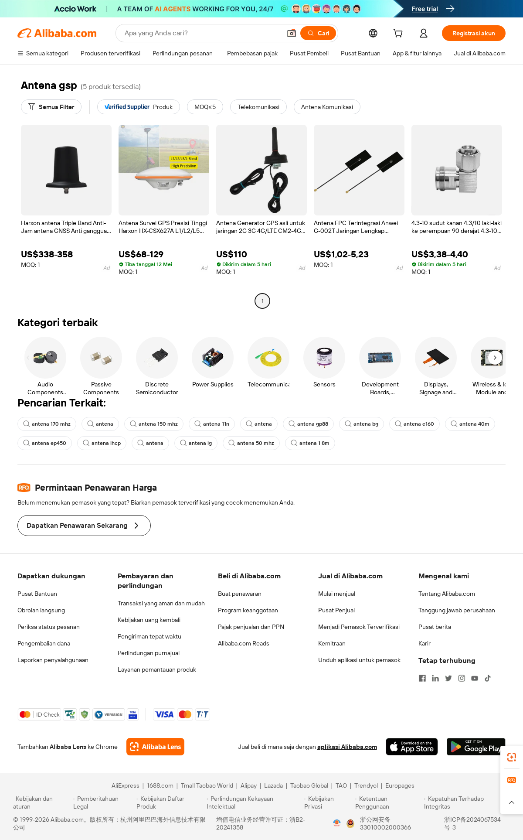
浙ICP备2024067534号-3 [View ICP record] (472, 823)
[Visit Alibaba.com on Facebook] (422, 678)
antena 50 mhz (251, 443)
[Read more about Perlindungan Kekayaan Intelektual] (254, 802)
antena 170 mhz (47, 423)
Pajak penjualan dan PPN (251, 626)
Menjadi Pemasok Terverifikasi (359, 626)
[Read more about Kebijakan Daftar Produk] (170, 802)
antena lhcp (102, 443)
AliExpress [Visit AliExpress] (125, 785)
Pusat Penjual (336, 610)
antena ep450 (44, 443)
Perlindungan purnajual (149, 652)
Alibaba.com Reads (243, 643)
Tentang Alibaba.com (446, 593)
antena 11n (211, 423)
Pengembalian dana (43, 643)
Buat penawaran (240, 593)
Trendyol (366, 785)
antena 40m (470, 423)
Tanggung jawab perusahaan (456, 610)
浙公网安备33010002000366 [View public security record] (385, 823)
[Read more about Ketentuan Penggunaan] (388, 802)
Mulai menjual (336, 593)
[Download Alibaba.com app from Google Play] (476, 746)
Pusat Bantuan (37, 593)
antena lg (196, 443)
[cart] (399, 34)
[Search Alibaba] (202, 33)
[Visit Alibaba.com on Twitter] (448, 678)
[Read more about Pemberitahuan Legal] (103, 802)
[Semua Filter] (51, 106)
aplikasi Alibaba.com (347, 746)
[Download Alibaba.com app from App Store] (412, 746)
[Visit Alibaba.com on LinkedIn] (435, 678)
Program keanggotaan (248, 610)
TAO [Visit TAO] (341, 785)
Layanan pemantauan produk (157, 669)
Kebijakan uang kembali (149, 619)
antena (100, 423)
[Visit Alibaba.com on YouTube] (475, 678)
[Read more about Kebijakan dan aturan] (42, 802)
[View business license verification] (337, 823)
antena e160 (414, 423)
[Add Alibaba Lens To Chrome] (155, 746)
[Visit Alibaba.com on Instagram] (461, 678)
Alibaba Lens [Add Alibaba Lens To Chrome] (68, 746)
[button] (291, 33)
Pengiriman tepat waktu (149, 636)
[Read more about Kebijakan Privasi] (328, 802)
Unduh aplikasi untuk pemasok (359, 659)
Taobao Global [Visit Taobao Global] (309, 785)
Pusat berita (434, 626)
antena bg (361, 423)
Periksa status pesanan (48, 626)
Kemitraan (332, 643)
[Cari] (318, 33)
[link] (511, 757)
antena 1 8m (310, 443)
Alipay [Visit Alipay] (249, 785)
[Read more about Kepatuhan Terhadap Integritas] (467, 802)
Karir (424, 643)
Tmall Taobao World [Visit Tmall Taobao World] (207, 785)
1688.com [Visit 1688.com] (160, 785)
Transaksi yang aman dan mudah (161, 603)
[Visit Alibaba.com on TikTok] (488, 678)
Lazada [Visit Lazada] (273, 785)
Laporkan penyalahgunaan (52, 659)
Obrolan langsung (41, 610)
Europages (399, 785)
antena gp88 (308, 423)
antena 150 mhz (154, 423)
